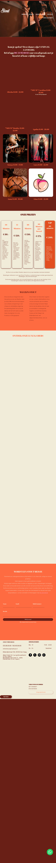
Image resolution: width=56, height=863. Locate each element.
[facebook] (30, 655)
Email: (17, 604)
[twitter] (34, 655)
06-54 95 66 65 (21, 52)
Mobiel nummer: (37, 604)
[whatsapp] (44, 655)
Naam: (4, 604)
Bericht (5, 611)
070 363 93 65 (7, 645)
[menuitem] (25, 14)
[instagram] (39, 655)
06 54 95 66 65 (17, 645)
